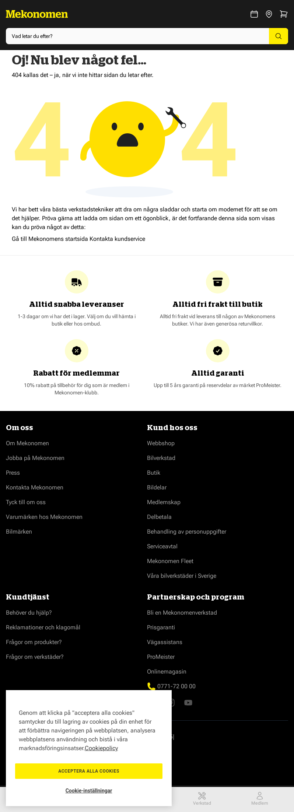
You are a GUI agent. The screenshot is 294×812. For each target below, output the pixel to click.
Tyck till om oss (26, 502)
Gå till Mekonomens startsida (50, 238)
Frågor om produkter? (34, 642)
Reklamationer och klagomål (43, 627)
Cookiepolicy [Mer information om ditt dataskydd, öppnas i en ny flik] (101, 748)
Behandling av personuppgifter (186, 531)
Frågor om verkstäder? (35, 656)
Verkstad (202, 798)
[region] (89, 748)
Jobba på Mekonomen (35, 457)
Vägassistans (164, 642)
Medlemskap (164, 502)
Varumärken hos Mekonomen (44, 516)
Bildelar (157, 487)
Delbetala (159, 516)
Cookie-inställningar (89, 791)
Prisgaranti (161, 627)
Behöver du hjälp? (29, 612)
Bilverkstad (161, 457)
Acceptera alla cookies (88, 771)
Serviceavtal (162, 546)
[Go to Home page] (37, 14)
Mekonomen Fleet (170, 561)
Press (13, 472)
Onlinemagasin (166, 671)
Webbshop (161, 443)
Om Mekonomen (27, 443)
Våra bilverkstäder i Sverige (181, 575)
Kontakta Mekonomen (34, 487)
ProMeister (161, 656)
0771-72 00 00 (176, 686)
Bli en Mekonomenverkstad (182, 612)
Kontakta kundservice (117, 238)
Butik (153, 472)
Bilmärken (19, 531)
